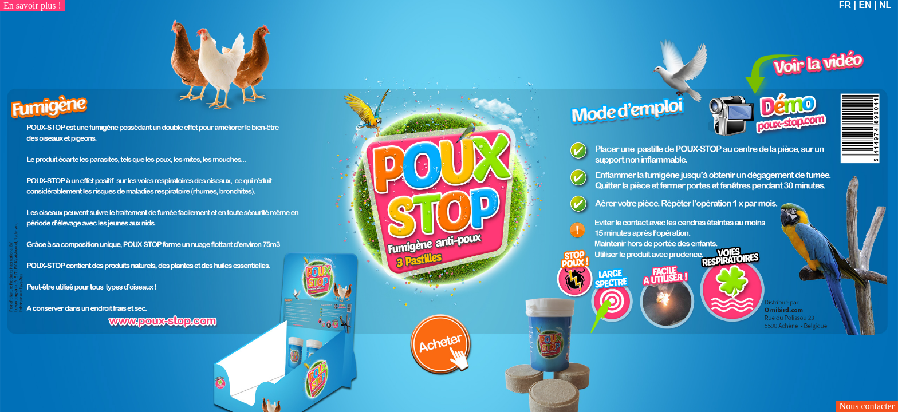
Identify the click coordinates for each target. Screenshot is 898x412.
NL (885, 5)
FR (845, 5)
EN (864, 5)
